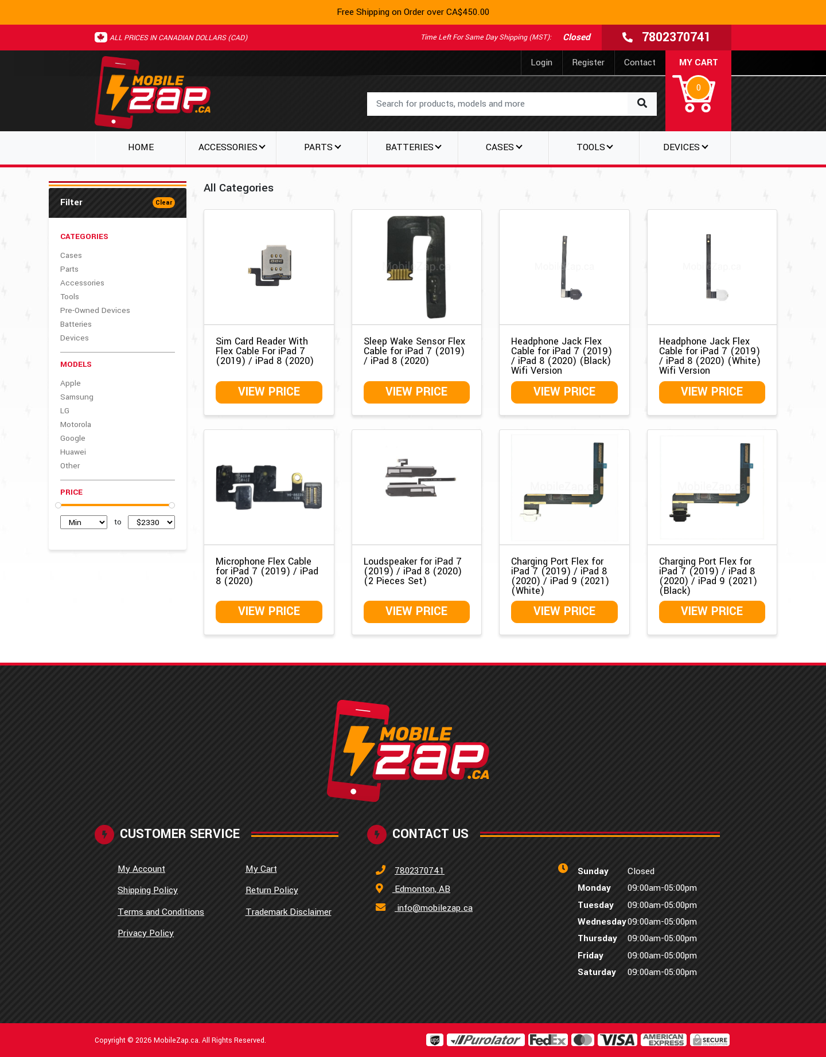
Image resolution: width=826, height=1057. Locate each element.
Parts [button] (318, 147)
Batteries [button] (409, 147)
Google (72, 438)
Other (70, 465)
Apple (70, 383)
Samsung (76, 397)
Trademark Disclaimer (289, 912)
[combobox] (512, 104)
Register (588, 62)
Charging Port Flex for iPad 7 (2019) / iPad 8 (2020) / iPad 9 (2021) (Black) (708, 576)
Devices (74, 337)
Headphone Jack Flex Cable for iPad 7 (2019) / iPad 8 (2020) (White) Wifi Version (710, 355)
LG (64, 410)
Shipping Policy (148, 890)
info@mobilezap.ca (434, 908)
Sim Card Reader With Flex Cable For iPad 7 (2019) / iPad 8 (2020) (265, 351)
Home (141, 147)
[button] (698, 86)
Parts (69, 269)
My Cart (261, 869)
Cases (71, 255)
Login (541, 62)
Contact (640, 62)
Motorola (75, 424)
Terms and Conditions (161, 912)
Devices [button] (681, 147)
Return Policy (272, 890)
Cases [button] (500, 147)
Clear (163, 202)
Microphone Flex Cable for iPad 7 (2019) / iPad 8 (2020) (267, 571)
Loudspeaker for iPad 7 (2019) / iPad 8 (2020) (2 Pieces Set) (413, 571)
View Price (269, 391)
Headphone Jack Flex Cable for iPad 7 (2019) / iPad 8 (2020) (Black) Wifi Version (561, 355)
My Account (141, 869)
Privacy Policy (146, 933)
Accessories (82, 282)
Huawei (73, 452)
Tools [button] (590, 147)
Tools (69, 296)
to (118, 521)
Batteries (76, 324)
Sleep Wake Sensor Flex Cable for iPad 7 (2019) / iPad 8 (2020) (414, 351)
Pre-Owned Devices (95, 310)
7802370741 (420, 870)
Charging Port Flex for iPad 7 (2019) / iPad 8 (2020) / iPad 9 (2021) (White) (560, 576)
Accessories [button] (228, 147)
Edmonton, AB (421, 889)
